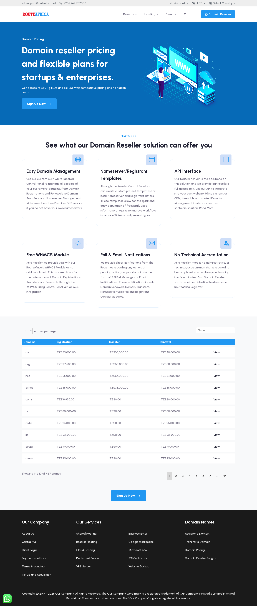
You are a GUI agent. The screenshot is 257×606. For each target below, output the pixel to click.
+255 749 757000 (72, 3)
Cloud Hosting (85, 550)
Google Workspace (141, 541)
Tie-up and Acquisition (36, 574)
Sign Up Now (39, 104)
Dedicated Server (87, 558)
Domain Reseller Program (201, 558)
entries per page (39, 331)
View (216, 352)
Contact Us (29, 541)
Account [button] (177, 3)
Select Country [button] (221, 3)
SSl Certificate (137, 558)
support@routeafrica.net (39, 3)
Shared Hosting (86, 533)
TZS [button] (197, 3)
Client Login (29, 550)
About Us (28, 533)
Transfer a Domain (197, 541)
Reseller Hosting (86, 541)
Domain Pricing (195, 550)
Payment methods (34, 558)
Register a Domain (197, 533)
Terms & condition (34, 566)
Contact (190, 14)
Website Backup (138, 566)
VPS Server (83, 566)
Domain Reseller (220, 14)
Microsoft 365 (137, 550)
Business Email (137, 533)
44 (225, 476)
